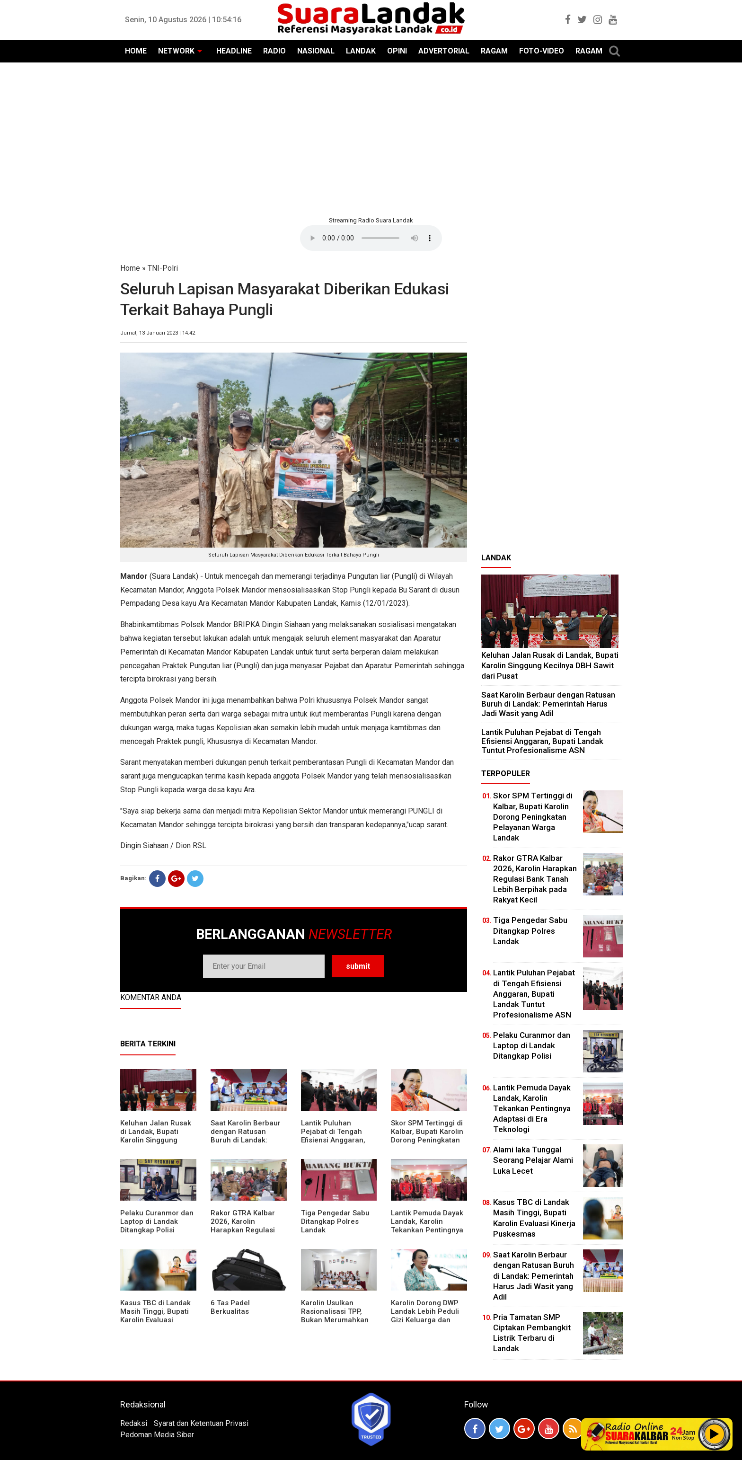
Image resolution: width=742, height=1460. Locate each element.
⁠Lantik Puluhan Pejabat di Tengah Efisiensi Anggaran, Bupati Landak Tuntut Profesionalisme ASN (337, 1140)
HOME (136, 50)
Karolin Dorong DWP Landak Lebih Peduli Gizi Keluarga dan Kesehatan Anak (425, 1316)
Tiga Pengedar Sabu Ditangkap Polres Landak (335, 1221)
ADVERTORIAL (443, 50)
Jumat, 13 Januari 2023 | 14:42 (157, 333)
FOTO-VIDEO (541, 50)
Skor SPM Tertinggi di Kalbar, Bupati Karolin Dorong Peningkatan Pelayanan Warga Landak (427, 1140)
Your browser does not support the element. (371, 238)
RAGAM (494, 50)
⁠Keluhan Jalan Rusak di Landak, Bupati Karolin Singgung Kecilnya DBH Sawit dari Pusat (155, 1140)
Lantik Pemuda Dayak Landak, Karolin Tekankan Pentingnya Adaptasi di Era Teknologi (427, 1230)
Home (130, 268)
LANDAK (361, 50)
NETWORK (176, 50)
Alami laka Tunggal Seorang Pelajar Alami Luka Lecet (533, 1160)
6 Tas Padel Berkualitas (230, 1307)
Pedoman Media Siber (157, 1434)
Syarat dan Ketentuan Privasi (201, 1423)
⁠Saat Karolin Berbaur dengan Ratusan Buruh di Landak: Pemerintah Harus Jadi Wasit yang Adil (246, 1140)
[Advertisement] (371, 138)
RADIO (274, 50)
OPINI (397, 50)
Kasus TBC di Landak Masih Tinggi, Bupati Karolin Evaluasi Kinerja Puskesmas (155, 1316)
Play (714, 1434)
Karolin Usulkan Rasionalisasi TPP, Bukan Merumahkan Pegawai (335, 1316)
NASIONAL (316, 50)
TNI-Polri (163, 268)
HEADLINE (234, 50)
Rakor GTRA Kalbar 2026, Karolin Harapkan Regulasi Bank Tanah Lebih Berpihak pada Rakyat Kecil (247, 1234)
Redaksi (133, 1423)
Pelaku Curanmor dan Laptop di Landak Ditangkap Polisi (157, 1221)
